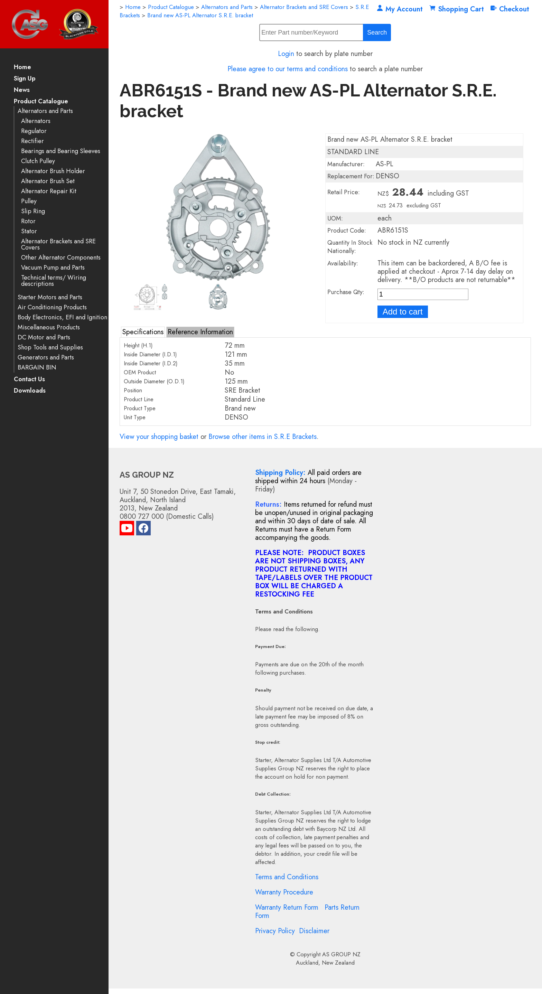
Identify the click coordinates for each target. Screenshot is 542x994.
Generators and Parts (46, 357)
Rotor (28, 221)
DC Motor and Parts (44, 337)
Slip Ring (33, 211)
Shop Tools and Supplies (50, 347)
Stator (29, 231)
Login (286, 54)
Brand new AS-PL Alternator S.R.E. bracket (200, 15)
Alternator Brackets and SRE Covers (58, 244)
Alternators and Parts (45, 111)
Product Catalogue (41, 101)
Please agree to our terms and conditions (287, 69)
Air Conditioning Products (52, 307)
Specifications (142, 332)
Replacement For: (350, 176)
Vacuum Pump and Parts (53, 267)
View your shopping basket (159, 437)
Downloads (30, 391)
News (22, 90)
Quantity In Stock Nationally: (349, 246)
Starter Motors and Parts (50, 297)
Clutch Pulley (38, 161)
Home (22, 67)
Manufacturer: (346, 164)
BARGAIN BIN (37, 367)
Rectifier (32, 141)
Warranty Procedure (284, 892)
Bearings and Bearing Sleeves (60, 151)
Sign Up (25, 79)
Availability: (342, 263)
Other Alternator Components (61, 257)
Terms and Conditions (286, 877)
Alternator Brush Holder (53, 171)
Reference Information (200, 332)
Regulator (34, 131)
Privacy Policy (275, 931)
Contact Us (29, 379)
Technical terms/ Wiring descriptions (53, 280)
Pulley (29, 201)
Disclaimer (314, 931)
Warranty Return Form (286, 907)
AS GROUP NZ (341, 954)
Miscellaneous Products (49, 327)
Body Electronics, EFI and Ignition (62, 317)
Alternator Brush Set (48, 181)
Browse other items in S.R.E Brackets (262, 437)
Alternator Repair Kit (48, 191)
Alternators (35, 121)
